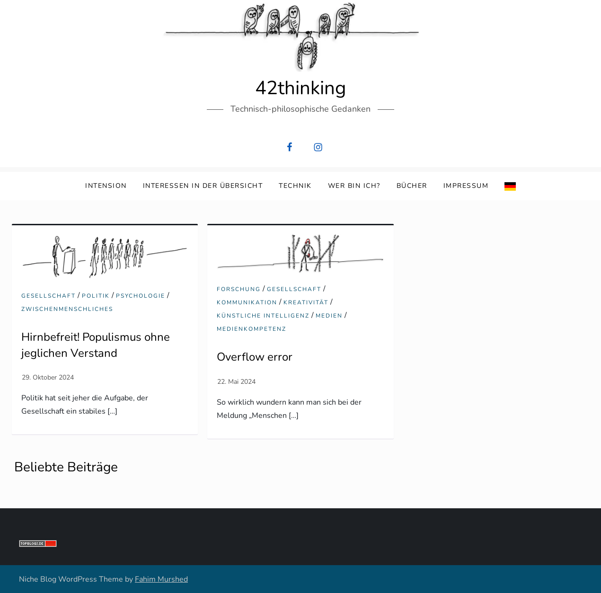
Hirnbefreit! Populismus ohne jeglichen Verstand (95, 345)
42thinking (300, 88)
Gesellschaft (48, 296)
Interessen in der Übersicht (203, 185)
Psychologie (140, 296)
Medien (329, 315)
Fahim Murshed (161, 579)
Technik (295, 185)
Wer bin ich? (354, 185)
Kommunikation (247, 302)
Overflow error (254, 356)
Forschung (239, 289)
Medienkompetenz (251, 329)
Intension (106, 185)
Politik (96, 296)
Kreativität (305, 302)
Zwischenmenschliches (67, 309)
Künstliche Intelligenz (263, 315)
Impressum (466, 185)
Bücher (412, 185)
